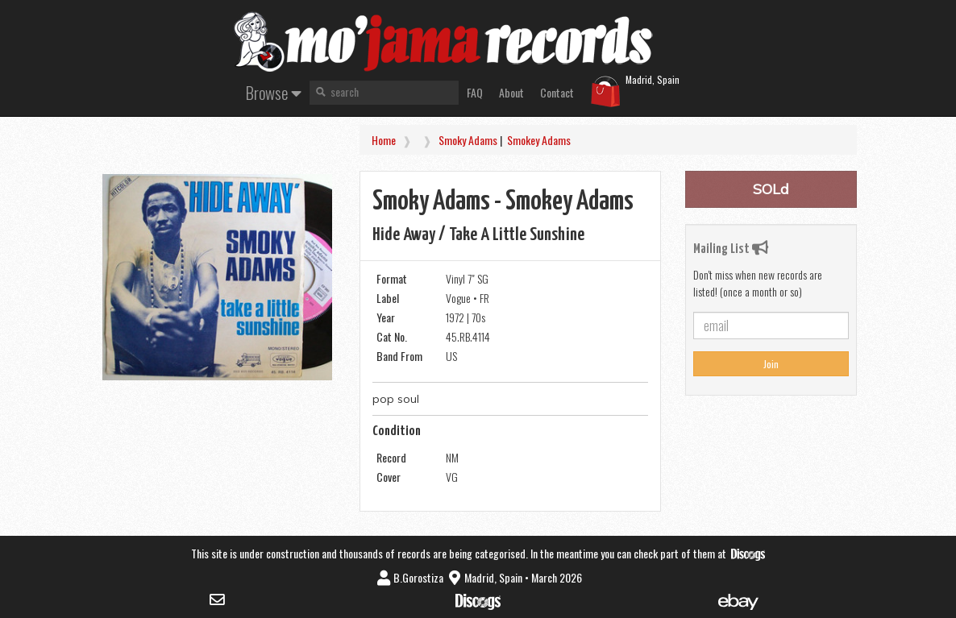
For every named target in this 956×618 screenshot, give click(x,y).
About (511, 92)
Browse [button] (273, 92)
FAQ (475, 92)
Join (771, 364)
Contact (557, 92)
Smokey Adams (539, 139)
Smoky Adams (468, 139)
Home (384, 139)
